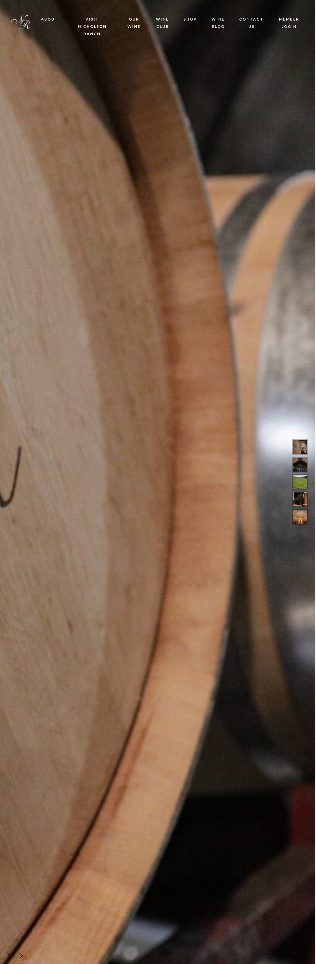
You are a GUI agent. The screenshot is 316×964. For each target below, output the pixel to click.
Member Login (289, 23)
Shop (190, 19)
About (49, 19)
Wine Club (162, 23)
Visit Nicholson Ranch (92, 26)
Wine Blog (218, 23)
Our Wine (133, 23)
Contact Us (251, 23)
